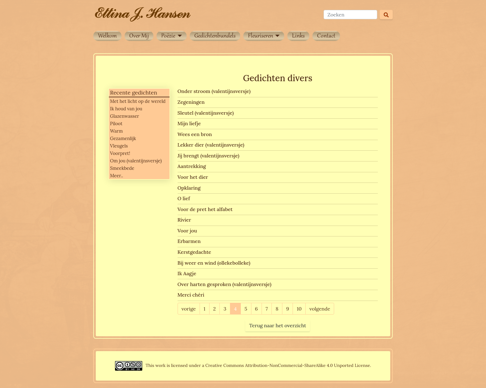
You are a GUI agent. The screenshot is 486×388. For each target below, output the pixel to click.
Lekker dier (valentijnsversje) (211, 145)
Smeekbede (122, 168)
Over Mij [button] (139, 36)
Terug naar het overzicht (277, 325)
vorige (189, 309)
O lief (184, 198)
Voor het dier (193, 177)
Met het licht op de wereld (138, 101)
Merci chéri (191, 295)
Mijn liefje (189, 123)
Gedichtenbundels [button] (215, 36)
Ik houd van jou (126, 109)
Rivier (184, 220)
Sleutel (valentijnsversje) (206, 113)
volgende (319, 309)
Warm (116, 131)
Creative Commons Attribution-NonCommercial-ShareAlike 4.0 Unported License (287, 365)
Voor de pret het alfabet (205, 209)
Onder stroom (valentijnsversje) (214, 91)
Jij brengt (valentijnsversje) (209, 155)
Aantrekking (192, 166)
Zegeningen (191, 102)
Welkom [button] (107, 36)
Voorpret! (120, 153)
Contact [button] (326, 36)
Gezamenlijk (123, 138)
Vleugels (119, 146)
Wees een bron (195, 134)
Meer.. (116, 176)
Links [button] (298, 36)
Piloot (116, 123)
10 (299, 309)
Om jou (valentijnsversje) (136, 161)
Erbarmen (189, 241)
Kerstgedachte (194, 252)
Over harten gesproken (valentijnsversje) (225, 284)
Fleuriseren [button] (261, 36)
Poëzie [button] (168, 36)
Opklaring (189, 188)
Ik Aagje (187, 273)
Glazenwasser (124, 116)
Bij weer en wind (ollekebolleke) (214, 263)
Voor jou (187, 230)
